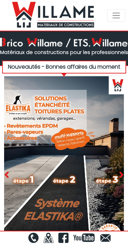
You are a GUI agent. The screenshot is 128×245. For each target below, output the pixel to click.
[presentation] (6, 175)
